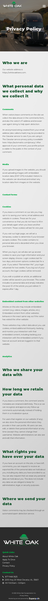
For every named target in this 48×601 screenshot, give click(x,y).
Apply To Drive (8, 559)
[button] (44, 6)
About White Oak (10, 556)
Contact (6, 563)
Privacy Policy (8, 566)
